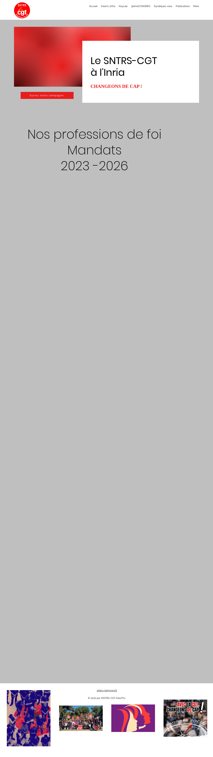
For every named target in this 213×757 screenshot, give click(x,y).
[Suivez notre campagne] (47, 95)
